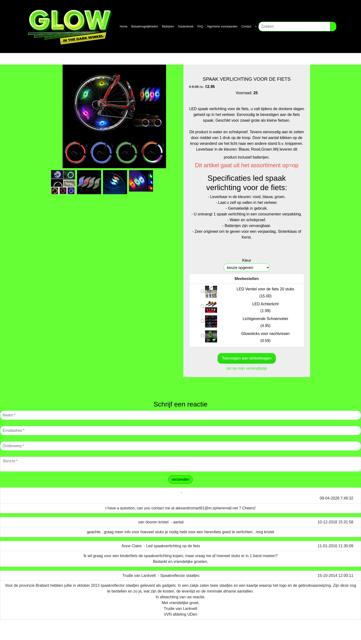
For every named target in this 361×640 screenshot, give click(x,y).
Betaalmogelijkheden (144, 26)
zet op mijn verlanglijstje (246, 368)
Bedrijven (168, 26)
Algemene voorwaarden (222, 26)
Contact (246, 26)
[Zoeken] (294, 26)
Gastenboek (185, 26)
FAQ (200, 26)
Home (124, 26)
